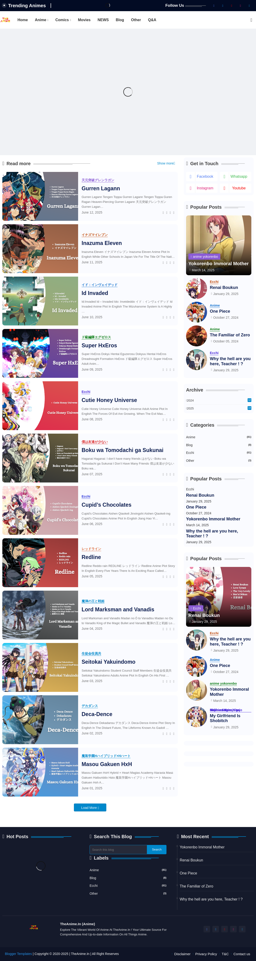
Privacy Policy (206, 954)
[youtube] (231, 5)
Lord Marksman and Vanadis (118, 609)
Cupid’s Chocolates (106, 505)
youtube (239, 188)
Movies (84, 20)
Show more (165, 163)
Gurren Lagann (101, 188)
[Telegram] (173, 212)
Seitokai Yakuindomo (108, 662)
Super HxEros (99, 345)
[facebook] (214, 5)
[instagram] (240, 5)
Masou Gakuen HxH (107, 764)
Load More (89, 808)
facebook (205, 176)
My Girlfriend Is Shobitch (225, 718)
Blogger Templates (18, 954)
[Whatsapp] (170, 212)
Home (22, 20)
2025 (219, 408)
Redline (91, 557)
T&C (225, 954)
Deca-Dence (97, 714)
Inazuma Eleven (102, 243)
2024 (219, 400)
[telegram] (249, 5)
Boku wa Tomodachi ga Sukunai (122, 450)
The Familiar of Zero (230, 335)
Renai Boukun (224, 287)
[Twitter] (166, 212)
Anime (40, 20)
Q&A (152, 20)
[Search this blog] (118, 849)
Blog (120, 20)
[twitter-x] (222, 5)
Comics (62, 20)
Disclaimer (182, 954)
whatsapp (238, 176)
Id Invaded (95, 293)
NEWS (103, 20)
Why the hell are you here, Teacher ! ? (230, 361)
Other (136, 20)
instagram (205, 188)
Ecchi (218, 453)
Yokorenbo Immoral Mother (213, 519)
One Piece (220, 311)
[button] (251, 20)
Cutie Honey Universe (109, 400)
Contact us (241, 954)
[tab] (22, 20)
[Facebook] (163, 212)
